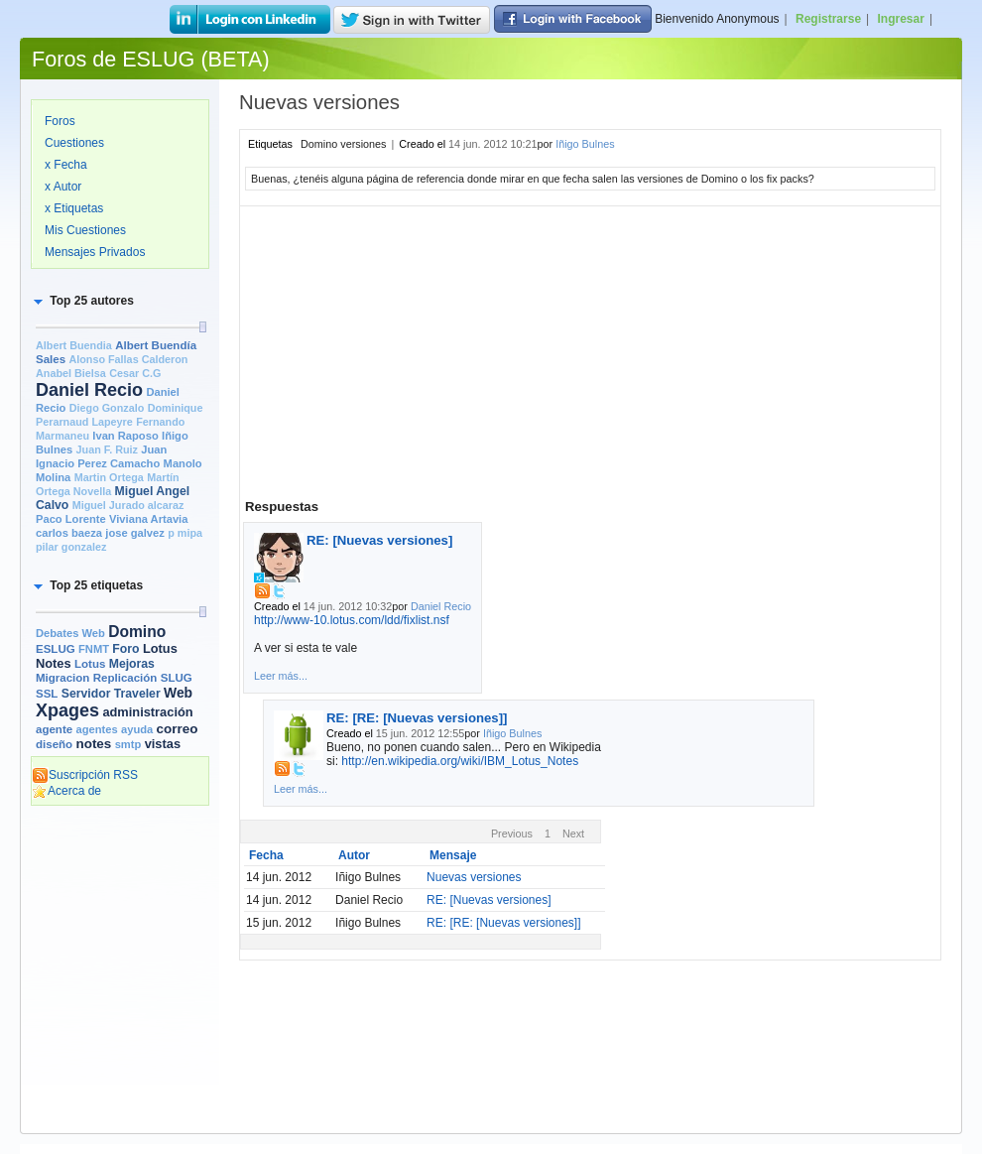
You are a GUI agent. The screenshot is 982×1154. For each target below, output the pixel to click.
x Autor (63, 186)
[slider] (202, 326)
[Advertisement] (120, 895)
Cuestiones (74, 143)
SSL (47, 694)
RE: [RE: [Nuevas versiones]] (416, 717)
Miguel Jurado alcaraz (128, 505)
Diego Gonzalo (107, 408)
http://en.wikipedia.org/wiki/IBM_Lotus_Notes (459, 761)
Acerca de (66, 791)
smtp (128, 744)
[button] (82, 301)
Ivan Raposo (125, 436)
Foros (60, 121)
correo (177, 728)
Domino (137, 631)
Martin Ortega (109, 477)
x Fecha (66, 165)
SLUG (176, 678)
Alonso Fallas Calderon (127, 359)
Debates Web (70, 633)
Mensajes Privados (95, 252)
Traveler (137, 694)
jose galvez (135, 533)
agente (54, 729)
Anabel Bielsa (71, 373)
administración (147, 712)
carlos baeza (69, 533)
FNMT (93, 649)
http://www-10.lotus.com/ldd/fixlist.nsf (351, 620)
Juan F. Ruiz (107, 449)
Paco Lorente (71, 519)
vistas (163, 743)
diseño (54, 744)
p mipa (185, 533)
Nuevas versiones (474, 877)
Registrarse (828, 19)
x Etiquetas (74, 208)
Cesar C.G (135, 373)
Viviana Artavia (148, 519)
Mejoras (132, 664)
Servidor (86, 694)
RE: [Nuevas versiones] (379, 540)
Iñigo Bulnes (584, 144)
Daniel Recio (89, 390)
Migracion (62, 678)
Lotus (89, 664)
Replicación (125, 678)
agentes (96, 729)
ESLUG (55, 649)
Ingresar (901, 19)
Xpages (67, 710)
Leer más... (280, 676)
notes (93, 743)
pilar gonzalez (71, 547)
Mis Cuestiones (85, 230)
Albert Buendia (74, 345)
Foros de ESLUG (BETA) (151, 59)
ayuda (137, 729)
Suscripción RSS (85, 775)
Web (178, 693)
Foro (125, 649)
